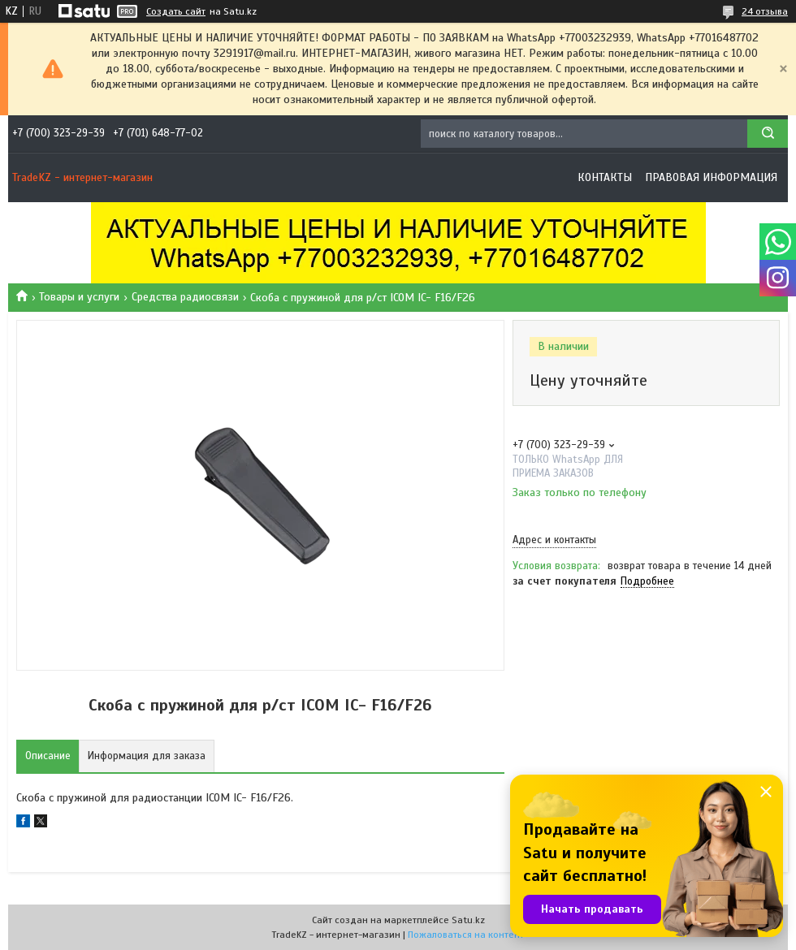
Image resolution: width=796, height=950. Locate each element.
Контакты (605, 177)
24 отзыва (765, 11)
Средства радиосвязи (185, 297)
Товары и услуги (79, 297)
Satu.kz (468, 920)
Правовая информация (711, 177)
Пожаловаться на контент (466, 934)
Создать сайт (175, 11)
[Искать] (767, 133)
